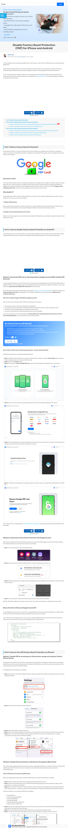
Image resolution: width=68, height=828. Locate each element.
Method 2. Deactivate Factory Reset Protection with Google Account (26, 126)
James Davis (11, 54)
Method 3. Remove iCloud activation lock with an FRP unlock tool (25, 135)
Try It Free (27, 112)
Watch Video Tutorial (10, 37)
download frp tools (41, 76)
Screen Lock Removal (21, 56)
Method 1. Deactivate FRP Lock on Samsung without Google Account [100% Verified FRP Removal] (35, 124)
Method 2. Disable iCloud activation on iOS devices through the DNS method (28, 132)
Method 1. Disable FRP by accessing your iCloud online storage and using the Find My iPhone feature (34, 130)
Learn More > (7, 34)
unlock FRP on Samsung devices (31, 523)
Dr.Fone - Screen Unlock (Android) (42, 290)
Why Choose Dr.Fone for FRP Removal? (18, 323)
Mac (16, 337)
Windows (13, 337)
